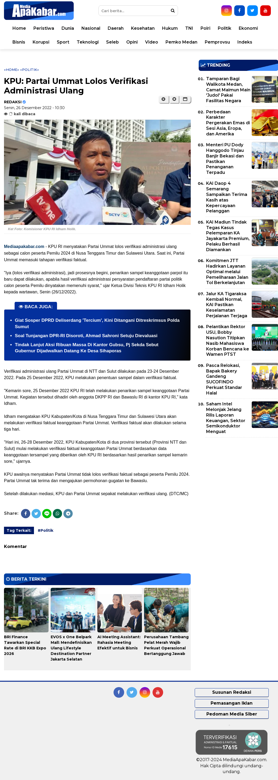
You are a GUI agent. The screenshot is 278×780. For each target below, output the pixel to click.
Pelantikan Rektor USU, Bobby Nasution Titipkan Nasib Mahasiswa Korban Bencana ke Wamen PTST (227, 340)
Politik (224, 28)
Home (19, 28)
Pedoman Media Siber (231, 714)
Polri (205, 28)
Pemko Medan (181, 42)
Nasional (90, 28)
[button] (185, 99)
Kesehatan (143, 28)
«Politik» (29, 69)
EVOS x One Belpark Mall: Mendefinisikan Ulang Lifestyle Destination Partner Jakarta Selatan (71, 648)
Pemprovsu (217, 42)
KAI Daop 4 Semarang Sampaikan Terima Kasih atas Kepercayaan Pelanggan (226, 197)
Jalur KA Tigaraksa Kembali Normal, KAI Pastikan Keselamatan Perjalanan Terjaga (226, 304)
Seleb (112, 42)
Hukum (170, 28)
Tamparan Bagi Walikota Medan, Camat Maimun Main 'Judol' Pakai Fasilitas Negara (228, 89)
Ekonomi (248, 28)
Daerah (116, 28)
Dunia (68, 28)
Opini (132, 42)
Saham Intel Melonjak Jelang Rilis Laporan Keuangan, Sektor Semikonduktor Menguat (225, 417)
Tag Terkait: (19, 530)
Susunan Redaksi (231, 692)
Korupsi (41, 42)
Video (151, 42)
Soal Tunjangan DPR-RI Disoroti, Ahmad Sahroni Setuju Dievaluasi (86, 335)
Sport (63, 42)
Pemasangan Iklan (232, 703)
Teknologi (88, 42)
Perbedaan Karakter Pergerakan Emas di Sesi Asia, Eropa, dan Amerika (228, 122)
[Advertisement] (238, 478)
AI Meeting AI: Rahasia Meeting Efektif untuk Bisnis (119, 642)
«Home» (11, 69)
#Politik (45, 530)
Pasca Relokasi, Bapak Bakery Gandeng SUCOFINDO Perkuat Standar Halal (224, 379)
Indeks (244, 42)
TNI (189, 28)
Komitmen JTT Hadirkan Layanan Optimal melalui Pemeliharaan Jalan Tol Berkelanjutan (227, 271)
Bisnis (18, 42)
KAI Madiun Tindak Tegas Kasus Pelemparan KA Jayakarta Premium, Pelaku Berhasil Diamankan (228, 236)
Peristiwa (43, 28)
